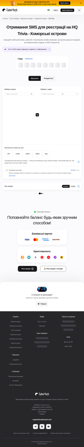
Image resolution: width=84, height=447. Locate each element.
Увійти (56, 10)
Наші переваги (42, 333)
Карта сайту (68, 346)
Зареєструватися (67, 10)
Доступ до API (68, 342)
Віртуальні (34, 78)
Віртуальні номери (27, 18)
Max (46, 154)
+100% (17, 154)
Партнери (42, 326)
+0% (8, 154)
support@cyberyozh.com (42, 419)
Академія (16, 360)
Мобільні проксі (16, 321)
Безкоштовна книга (16, 364)
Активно (65, 186)
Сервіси (15, 317)
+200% (27, 154)
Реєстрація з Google (53, 269)
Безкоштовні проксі (16, 347)
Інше (68, 337)
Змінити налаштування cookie (21, 433)
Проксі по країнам (68, 317)
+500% (37, 154)
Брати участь (64, 3)
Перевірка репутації (15, 339)
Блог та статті (42, 321)
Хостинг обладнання (15, 385)
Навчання (15, 355)
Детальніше (12, 175)
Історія (73, 186)
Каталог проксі (15, 343)
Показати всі (29, 59)
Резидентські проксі (15, 326)
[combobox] (73, 94)
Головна (5, 18)
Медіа (42, 317)
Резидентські (48, 78)
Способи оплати (43, 212)
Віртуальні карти (15, 334)
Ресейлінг (16, 381)
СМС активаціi (14, 18)
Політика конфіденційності (40, 433)
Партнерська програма (15, 376)
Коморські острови (40, 18)
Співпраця (15, 371)
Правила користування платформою (61, 433)
